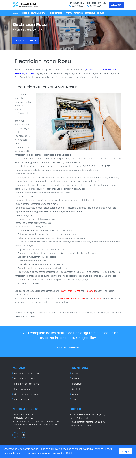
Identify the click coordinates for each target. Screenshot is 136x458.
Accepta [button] (125, 451)
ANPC (75, 399)
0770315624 (95, 5)
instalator (97, 298)
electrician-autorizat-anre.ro (27, 394)
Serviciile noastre (38, 13)
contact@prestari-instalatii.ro (91, 421)
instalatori (90, 290)
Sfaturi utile (90, 13)
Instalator (77, 383)
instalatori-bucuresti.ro (25, 378)
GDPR (75, 394)
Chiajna (90, 69)
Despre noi (25, 13)
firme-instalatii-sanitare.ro (26, 383)
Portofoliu (78, 13)
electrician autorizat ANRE (73, 298)
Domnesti (30, 73)
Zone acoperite (56, 13)
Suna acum (116, 5)
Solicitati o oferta (26, 40)
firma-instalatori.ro (23, 389)
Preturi (69, 13)
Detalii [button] (69, 453)
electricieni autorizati (70, 290)
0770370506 (77, 5)
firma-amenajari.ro (23, 399)
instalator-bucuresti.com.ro (27, 373)
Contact (100, 13)
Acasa (16, 13)
